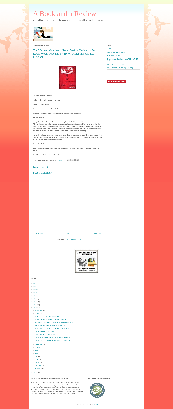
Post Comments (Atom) (73, 239)
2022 (35, 283)
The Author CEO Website (115, 64)
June (37, 353)
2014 (35, 305)
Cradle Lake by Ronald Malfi (44, 331)
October (38, 313)
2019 (35, 292)
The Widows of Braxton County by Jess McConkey (52, 337)
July (36, 350)
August (37, 347)
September (39, 344)
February (38, 366)
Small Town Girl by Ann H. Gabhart (46, 316)
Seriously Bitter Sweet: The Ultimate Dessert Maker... (52, 328)
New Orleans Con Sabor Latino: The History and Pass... (53, 322)
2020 (35, 289)
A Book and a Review (64, 14)
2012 (35, 373)
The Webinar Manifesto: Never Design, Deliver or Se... (53, 340)
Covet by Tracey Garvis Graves (45, 334)
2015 (35, 302)
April (37, 360)
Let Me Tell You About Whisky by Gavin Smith (50, 325)
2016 (35, 299)
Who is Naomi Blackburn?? (116, 52)
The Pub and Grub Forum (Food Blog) (120, 68)
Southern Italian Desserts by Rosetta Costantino (51, 319)
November (39, 310)
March (37, 363)
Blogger (96, 404)
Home (68, 234)
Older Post (97, 234)
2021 (35, 286)
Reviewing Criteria (113, 55)
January (38, 369)
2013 (35, 308)
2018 (35, 295)
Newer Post (39, 234)
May (36, 356)
